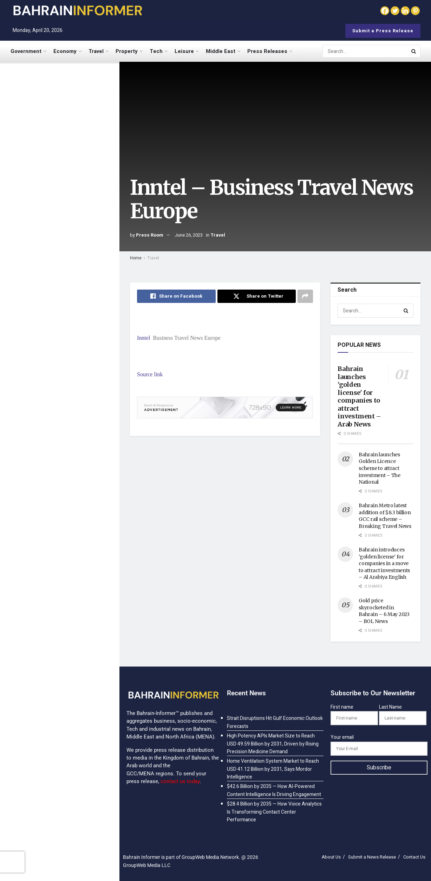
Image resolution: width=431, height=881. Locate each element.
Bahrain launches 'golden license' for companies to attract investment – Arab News (359, 396)
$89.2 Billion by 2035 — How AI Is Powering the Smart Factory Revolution (74, 462)
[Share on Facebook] (176, 296)
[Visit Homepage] (77, 10)
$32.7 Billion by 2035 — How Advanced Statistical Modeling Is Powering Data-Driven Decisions (74, 506)
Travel (96, 51)
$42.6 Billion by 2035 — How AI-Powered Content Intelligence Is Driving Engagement (71, 328)
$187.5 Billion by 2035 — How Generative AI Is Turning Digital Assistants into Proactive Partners (72, 598)
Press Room (149, 235)
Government (26, 51)
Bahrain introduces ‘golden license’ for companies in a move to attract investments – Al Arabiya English (384, 563)
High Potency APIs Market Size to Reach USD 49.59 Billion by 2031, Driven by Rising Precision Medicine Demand (75, 138)
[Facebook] (384, 10)
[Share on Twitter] (256, 296)
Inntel (143, 338)
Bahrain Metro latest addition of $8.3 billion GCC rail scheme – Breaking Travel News (385, 515)
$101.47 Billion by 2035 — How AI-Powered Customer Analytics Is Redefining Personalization (73, 420)
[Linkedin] (405, 10)
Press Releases (267, 51)
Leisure (184, 51)
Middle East (220, 51)
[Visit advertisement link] (59, 261)
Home (136, 258)
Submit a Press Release (382, 30)
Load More (59, 718)
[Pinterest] (415, 10)
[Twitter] (395, 10)
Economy (65, 51)
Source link (150, 374)
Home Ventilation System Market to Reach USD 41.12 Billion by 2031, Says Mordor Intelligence (71, 184)
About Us (331, 857)
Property (127, 51)
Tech (156, 51)
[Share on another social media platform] (305, 296)
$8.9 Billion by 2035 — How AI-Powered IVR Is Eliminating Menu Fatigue (74, 680)
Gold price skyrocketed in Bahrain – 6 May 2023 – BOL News (384, 610)
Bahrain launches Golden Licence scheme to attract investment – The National (379, 468)
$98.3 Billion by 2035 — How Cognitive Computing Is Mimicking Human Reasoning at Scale (74, 552)
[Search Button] (414, 51)
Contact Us (414, 857)
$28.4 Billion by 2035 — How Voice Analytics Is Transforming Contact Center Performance (74, 374)
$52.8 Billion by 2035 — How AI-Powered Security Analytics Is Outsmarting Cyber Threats (75, 640)
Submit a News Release (372, 857)
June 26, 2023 (189, 235)
